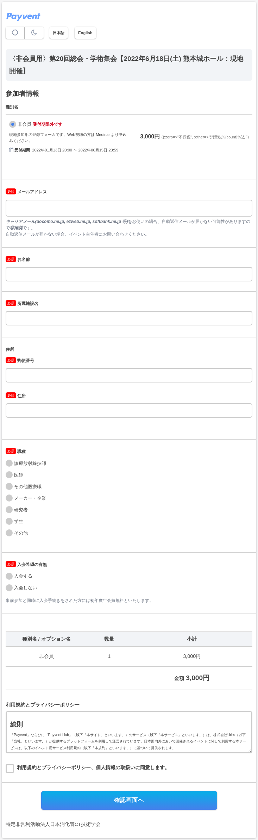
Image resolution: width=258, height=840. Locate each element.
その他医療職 (28, 486)
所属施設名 (22, 303)
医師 (18, 475)
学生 (18, 521)
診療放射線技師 (30, 463)
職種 (16, 451)
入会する (23, 576)
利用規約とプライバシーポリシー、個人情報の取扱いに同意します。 (93, 767)
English (85, 33)
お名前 (18, 259)
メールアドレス (26, 191)
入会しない (25, 587)
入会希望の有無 (26, 564)
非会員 (24, 124)
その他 (21, 533)
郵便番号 (20, 360)
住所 (10, 349)
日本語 (58, 33)
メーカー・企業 (30, 498)
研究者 (21, 509)
